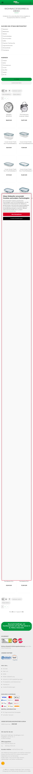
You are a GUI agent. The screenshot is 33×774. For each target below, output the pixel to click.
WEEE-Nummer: (6, 724)
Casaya (4, 60)
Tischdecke (5, 50)
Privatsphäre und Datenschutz (11, 682)
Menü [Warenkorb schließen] (2, 2)
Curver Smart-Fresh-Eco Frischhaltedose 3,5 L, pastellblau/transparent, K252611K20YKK (26, 142)
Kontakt (5, 668)
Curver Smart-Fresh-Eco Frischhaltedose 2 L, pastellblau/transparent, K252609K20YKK (26, 170)
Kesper (4, 72)
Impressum (6, 684)
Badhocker (5, 31)
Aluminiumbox (6, 38)
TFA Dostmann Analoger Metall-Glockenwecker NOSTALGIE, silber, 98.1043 (24, 115)
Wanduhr (4, 29)
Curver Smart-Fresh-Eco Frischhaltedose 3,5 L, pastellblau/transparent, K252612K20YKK (10, 170)
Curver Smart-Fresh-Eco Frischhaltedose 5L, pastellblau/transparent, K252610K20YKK (10, 142)
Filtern (16, 79)
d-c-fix (3, 74)
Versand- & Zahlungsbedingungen (13, 679)
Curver (3, 67)
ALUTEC (4, 70)
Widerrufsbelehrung (9, 676)
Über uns (5, 671)
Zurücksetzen (16, 83)
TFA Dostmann (6, 65)
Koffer (3, 40)
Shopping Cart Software (10, 771)
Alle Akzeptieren (16, 214)
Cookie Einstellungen (16, 218)
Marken (4, 57)
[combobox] (16, 90)
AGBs (4, 674)
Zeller (3, 63)
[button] (2, 90)
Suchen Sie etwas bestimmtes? (14, 26)
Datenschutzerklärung (9, 211)
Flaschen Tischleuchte (8, 43)
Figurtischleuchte (7, 45)
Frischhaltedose (6, 36)
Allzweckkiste (5, 47)
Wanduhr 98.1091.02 (9, 115)
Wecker (4, 33)
